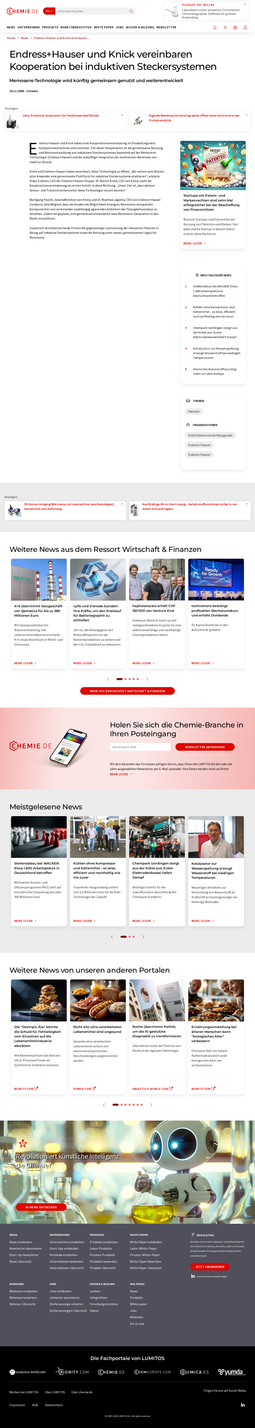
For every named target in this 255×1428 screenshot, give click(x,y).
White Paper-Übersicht (146, 1268)
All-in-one (137, 1324)
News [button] (11, 27)
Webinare (136, 1317)
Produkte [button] (50, 27)
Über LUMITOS (55, 1392)
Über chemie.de (81, 1392)
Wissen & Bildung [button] (140, 27)
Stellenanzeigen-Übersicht (68, 1311)
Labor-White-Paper (143, 1248)
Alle (48, 11)
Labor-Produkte (101, 1248)
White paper (138, 1304)
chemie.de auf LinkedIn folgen (208, 1276)
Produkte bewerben (103, 1261)
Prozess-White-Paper (145, 1255)
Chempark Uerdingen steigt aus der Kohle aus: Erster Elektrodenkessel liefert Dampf (215, 332)
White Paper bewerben (145, 1261)
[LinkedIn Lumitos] (243, 1405)
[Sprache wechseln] (235, 27)
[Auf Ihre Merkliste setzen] (215, 27)
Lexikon (95, 1291)
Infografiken (98, 1298)
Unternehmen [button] (28, 27)
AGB (35, 1405)
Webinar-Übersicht (22, 1304)
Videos (94, 1311)
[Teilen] (225, 27)
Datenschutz (54, 1405)
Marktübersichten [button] (75, 27)
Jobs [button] (120, 27)
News (133, 1291)
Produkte (136, 1298)
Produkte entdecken (104, 1242)
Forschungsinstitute (104, 1304)
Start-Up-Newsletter (24, 1255)
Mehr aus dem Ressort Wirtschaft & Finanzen (127, 691)
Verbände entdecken (64, 1255)
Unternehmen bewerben (66, 1261)
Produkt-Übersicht (103, 1268)
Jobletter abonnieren (65, 1298)
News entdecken (20, 1242)
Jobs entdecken (60, 1291)
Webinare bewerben (23, 1298)
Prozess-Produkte (102, 1255)
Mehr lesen (122, 774)
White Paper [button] (104, 27)
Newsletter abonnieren (205, 747)
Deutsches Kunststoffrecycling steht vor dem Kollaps (214, 371)
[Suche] (131, 11)
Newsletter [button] (166, 27)
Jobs (133, 1311)
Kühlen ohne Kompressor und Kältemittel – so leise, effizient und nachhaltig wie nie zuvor (214, 311)
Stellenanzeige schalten (66, 1304)
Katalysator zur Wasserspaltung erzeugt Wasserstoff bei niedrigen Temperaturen (216, 353)
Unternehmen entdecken (67, 1242)
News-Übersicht (20, 1261)
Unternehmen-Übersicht (67, 1268)
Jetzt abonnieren (209, 1267)
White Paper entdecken (146, 1242)
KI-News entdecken (41, 1207)
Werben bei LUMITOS (23, 1392)
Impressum (17, 1405)
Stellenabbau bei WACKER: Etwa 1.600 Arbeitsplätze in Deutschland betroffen (215, 291)
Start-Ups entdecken (64, 1248)
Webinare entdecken (23, 1291)
